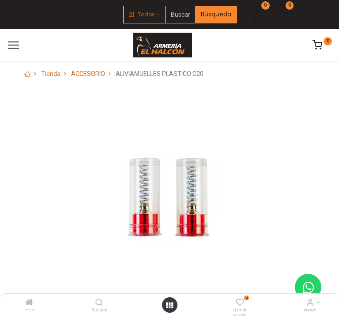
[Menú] (13, 45)
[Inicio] (29, 303)
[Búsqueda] (99, 303)
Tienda (50, 73)
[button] (144, 14)
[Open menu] (169, 305)
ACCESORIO (88, 73)
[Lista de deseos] (240, 303)
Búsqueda (216, 14)
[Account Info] (310, 303)
